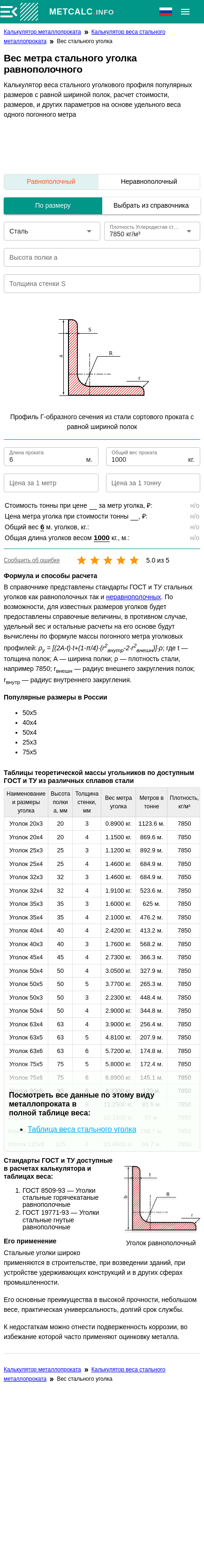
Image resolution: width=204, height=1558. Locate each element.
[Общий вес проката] (149, 456)
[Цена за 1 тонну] (146, 483)
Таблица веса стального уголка (82, 1129)
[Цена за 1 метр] (43, 483)
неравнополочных (133, 597)
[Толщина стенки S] (95, 283)
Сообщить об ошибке (32, 560)
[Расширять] (185, 11)
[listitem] (149, 181)
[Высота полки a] (95, 257)
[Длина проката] (46, 456)
